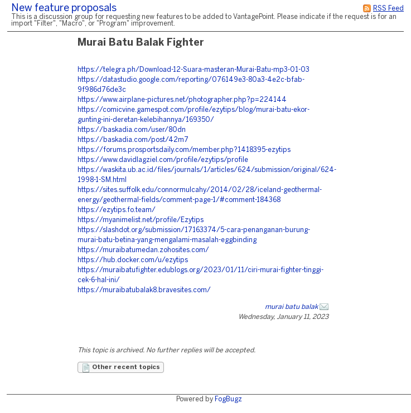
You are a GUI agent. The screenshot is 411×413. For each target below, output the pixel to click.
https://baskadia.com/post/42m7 (133, 140)
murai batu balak (291, 307)
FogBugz (228, 399)
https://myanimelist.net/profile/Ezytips (141, 220)
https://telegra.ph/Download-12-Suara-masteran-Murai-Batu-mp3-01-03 (194, 70)
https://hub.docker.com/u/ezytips (133, 260)
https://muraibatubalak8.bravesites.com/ (144, 290)
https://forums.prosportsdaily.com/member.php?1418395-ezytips (184, 150)
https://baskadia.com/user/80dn (132, 130)
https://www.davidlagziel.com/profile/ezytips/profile (163, 160)
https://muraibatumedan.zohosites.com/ (143, 250)
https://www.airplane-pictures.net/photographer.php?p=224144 (182, 100)
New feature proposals (64, 8)
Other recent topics (120, 367)
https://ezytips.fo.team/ (117, 210)
